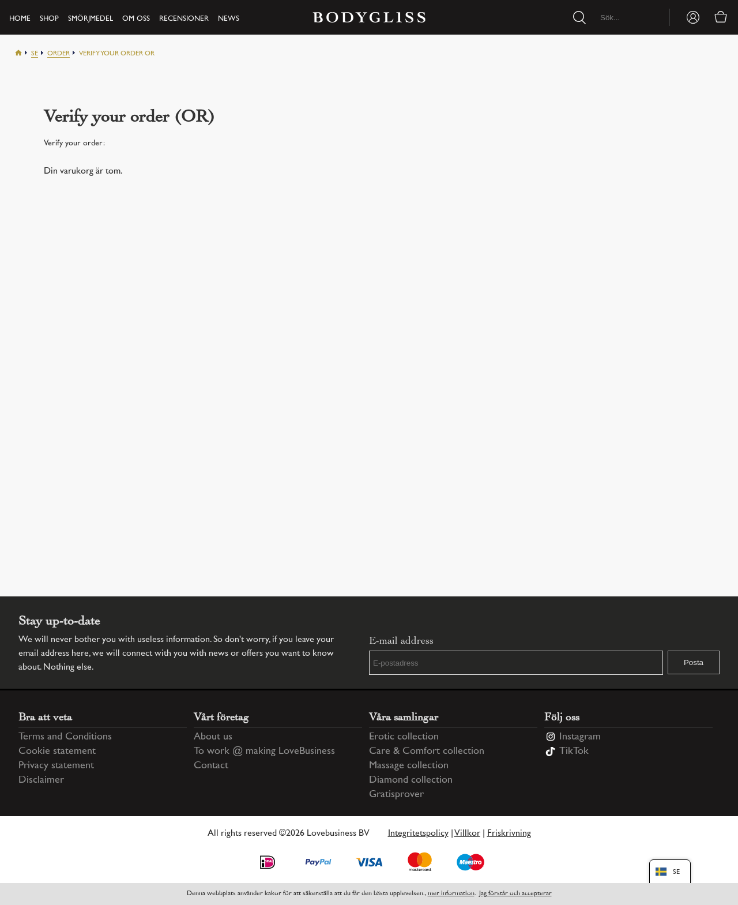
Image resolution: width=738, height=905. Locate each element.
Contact (211, 766)
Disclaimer (41, 780)
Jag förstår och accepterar (515, 894)
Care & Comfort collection (426, 751)
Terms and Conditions (65, 737)
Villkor (467, 833)
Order (58, 54)
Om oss (136, 19)
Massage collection (409, 766)
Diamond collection (411, 780)
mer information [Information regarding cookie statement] (451, 894)
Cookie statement (57, 751)
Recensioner (184, 19)
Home (20, 19)
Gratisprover (396, 794)
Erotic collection (404, 737)
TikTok (574, 751)
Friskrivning (509, 833)
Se (34, 54)
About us (213, 737)
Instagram (580, 737)
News (228, 19)
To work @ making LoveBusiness (264, 751)
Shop (49, 19)
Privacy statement (56, 766)
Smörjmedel (90, 19)
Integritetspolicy (418, 833)
